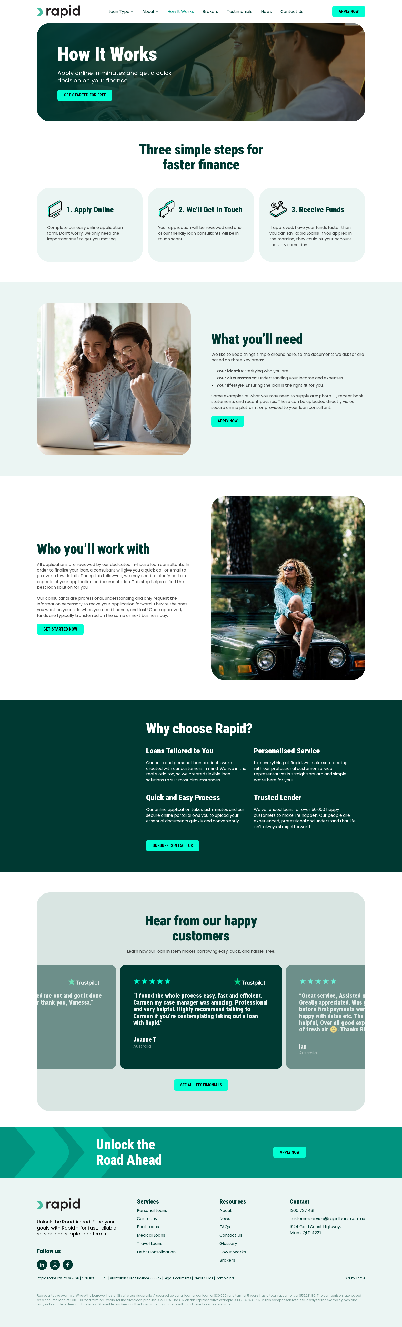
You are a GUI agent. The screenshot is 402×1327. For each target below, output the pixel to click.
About (150, 11)
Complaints (225, 1278)
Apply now (349, 11)
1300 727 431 (302, 1210)
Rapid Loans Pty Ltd (52, 1278)
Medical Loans (151, 1235)
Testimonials (239, 11)
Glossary (228, 1243)
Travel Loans (149, 1243)
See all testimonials (201, 1085)
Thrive (360, 1278)
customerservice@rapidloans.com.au (327, 1219)
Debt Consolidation (156, 1252)
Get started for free (85, 95)
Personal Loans (152, 1210)
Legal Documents (177, 1278)
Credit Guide (203, 1278)
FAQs (224, 1227)
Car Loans (147, 1219)
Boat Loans (148, 1227)
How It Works (180, 11)
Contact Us (291, 11)
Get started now (60, 629)
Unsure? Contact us (173, 845)
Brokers (210, 11)
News (266, 11)
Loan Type (121, 11)
